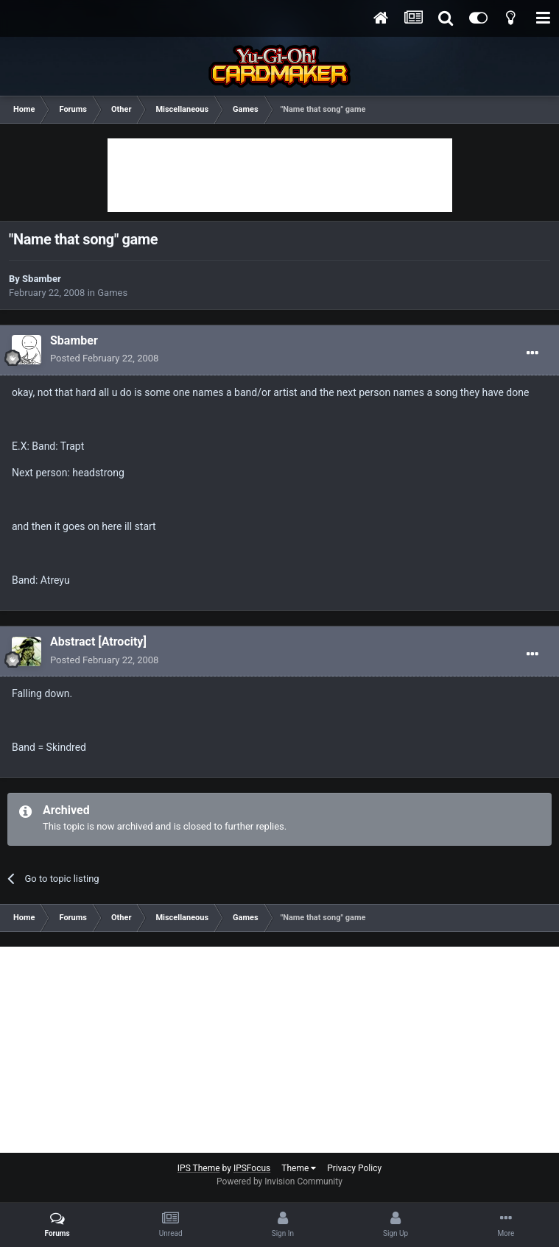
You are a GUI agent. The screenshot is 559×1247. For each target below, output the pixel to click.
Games (112, 292)
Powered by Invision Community (279, 1181)
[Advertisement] (280, 175)
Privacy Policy (354, 1168)
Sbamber (41, 278)
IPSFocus (251, 1168)
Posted (104, 358)
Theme (298, 1168)
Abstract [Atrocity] (98, 642)
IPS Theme (198, 1168)
